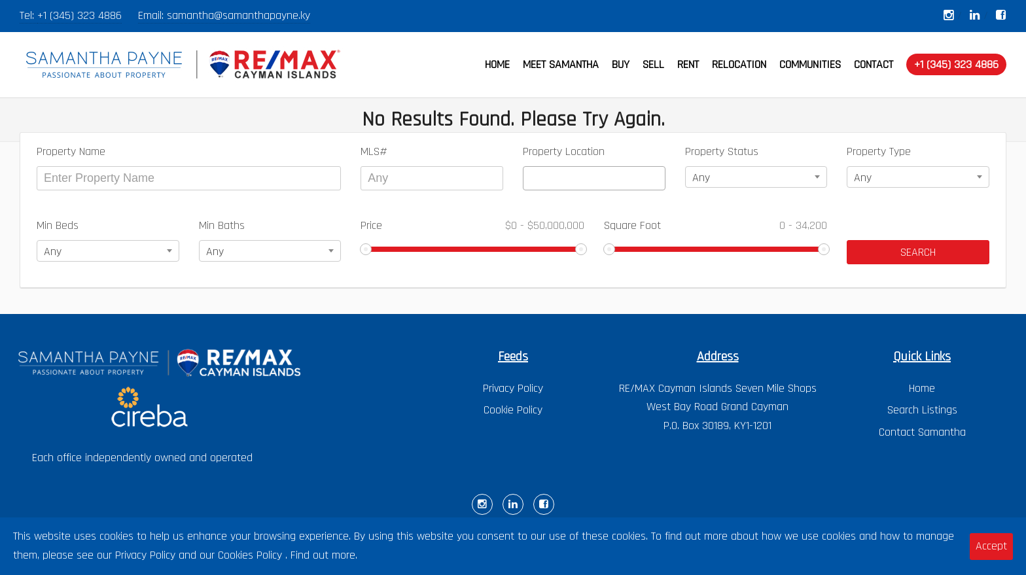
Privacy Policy (513, 388)
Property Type (879, 151)
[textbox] (531, 178)
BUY (620, 64)
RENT (688, 64)
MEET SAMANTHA (561, 64)
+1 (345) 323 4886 (79, 15)
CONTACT (873, 64)
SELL (653, 64)
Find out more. (324, 555)
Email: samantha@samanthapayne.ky (224, 15)
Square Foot (716, 225)
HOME (497, 64)
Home (922, 388)
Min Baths (222, 225)
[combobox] (594, 178)
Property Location (564, 151)
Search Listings (922, 409)
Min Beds (58, 225)
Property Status (721, 151)
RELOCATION (739, 64)
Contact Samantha (922, 432)
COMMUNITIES (810, 64)
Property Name (71, 151)
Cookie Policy (513, 409)
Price (472, 225)
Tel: (28, 15)
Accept (991, 545)
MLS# (374, 151)
